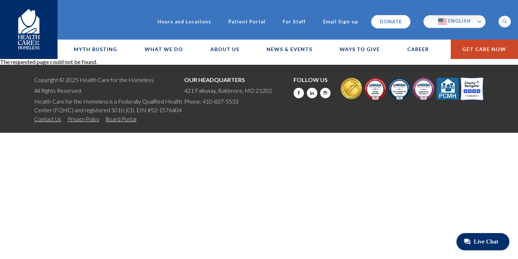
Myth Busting (95, 49)
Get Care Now (484, 49)
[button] (504, 21)
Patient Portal (246, 21)
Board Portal (121, 119)
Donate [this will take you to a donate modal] (391, 21)
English (454, 21)
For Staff (294, 21)
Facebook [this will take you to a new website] (299, 93)
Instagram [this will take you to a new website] (325, 93)
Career (418, 49)
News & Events (289, 49)
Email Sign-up (340, 21)
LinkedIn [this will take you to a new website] (312, 93)
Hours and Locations (184, 21)
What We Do (164, 49)
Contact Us (47, 119)
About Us (224, 49)
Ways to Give (360, 49)
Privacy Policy (83, 119)
